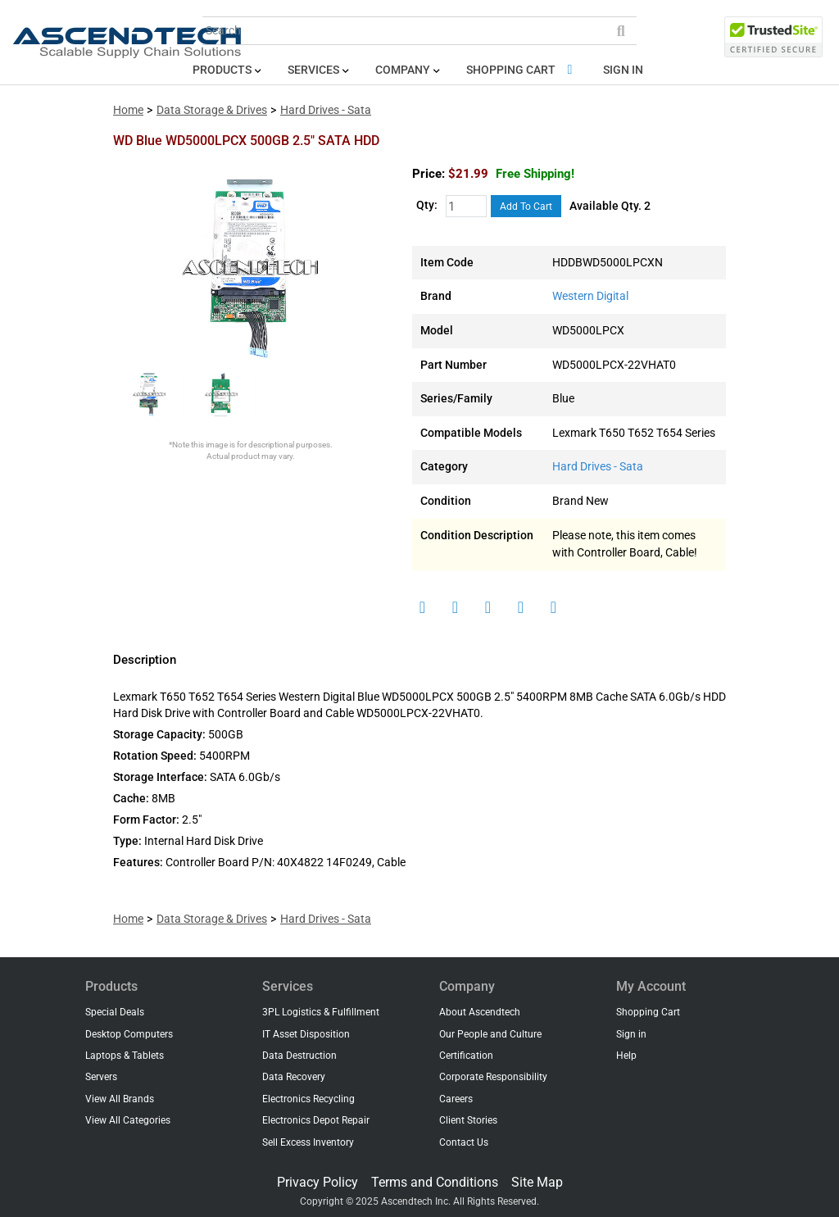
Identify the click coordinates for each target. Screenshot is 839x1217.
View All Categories (127, 1120)
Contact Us (463, 1142)
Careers (456, 1099)
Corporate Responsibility (493, 1077)
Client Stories (468, 1120)
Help (626, 1055)
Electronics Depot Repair (316, 1120)
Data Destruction (299, 1055)
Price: (428, 173)
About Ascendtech (479, 1012)
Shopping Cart (522, 70)
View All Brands (119, 1099)
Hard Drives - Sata (325, 110)
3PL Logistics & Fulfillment (320, 1012)
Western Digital (590, 296)
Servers (101, 1077)
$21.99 (511, 174)
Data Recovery (293, 1077)
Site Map (537, 1182)
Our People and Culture (490, 1034)
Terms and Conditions (434, 1182)
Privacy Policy (317, 1182)
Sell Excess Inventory (308, 1142)
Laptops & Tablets (124, 1055)
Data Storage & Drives (211, 110)
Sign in (623, 70)
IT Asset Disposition (306, 1034)
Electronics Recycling (308, 1099)
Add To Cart (526, 206)
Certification (466, 1055)
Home (128, 110)
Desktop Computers (129, 1034)
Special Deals (114, 1012)
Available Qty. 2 (610, 206)
